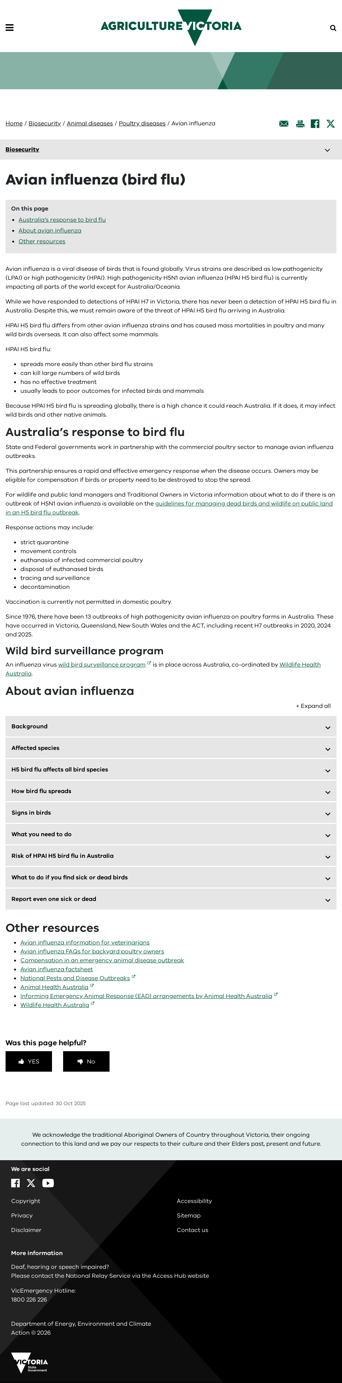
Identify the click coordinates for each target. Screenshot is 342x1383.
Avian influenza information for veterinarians (85, 942)
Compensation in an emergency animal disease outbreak (102, 960)
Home (14, 123)
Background (30, 726)
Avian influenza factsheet (56, 969)
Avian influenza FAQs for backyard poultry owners (92, 951)
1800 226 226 (29, 1300)
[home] (171, 27)
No (91, 1062)
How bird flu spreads (41, 791)
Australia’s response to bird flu (62, 220)
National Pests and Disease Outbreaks (75, 978)
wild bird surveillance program (102, 665)
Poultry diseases (142, 123)
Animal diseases (90, 123)
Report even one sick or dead (54, 899)
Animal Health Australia (54, 987)
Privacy (22, 1216)
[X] (330, 123)
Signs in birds (31, 813)
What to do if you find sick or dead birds (70, 877)
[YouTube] (48, 1183)
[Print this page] (300, 123)
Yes (33, 1062)
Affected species (35, 748)
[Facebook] (315, 123)
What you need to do (42, 834)
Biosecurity (45, 123)
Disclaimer (26, 1230)
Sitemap (189, 1216)
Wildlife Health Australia (54, 1005)
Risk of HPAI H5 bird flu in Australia (63, 856)
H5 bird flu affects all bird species (60, 770)
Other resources (42, 241)
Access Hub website (181, 1276)
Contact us (192, 1230)
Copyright (25, 1201)
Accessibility (194, 1201)
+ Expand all (313, 706)
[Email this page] (284, 123)
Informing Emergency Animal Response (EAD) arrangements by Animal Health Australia (146, 996)
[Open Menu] (9, 28)
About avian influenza (50, 231)
